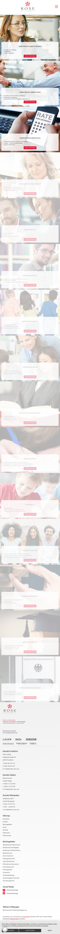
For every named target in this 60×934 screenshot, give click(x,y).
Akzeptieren (30, 930)
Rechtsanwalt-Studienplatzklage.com (15, 910)
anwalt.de (26, 916)
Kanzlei (5, 821)
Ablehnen (10, 930)
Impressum (6, 832)
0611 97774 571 (9, 804)
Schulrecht (6, 872)
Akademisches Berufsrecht (11, 845)
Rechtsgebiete (7, 824)
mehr (50, 930)
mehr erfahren (30, 56)
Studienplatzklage (8, 875)
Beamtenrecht (7, 853)
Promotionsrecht (8, 867)
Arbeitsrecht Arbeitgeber (11, 847)
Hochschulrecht (8, 856)
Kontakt (5, 830)
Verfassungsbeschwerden (11, 878)
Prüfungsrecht (7, 869)
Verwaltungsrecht (8, 880)
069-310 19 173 (9, 763)
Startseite (6, 819)
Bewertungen (14, 919)
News (5, 827)
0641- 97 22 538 (9, 783)
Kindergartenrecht (9, 858)
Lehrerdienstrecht (8, 861)
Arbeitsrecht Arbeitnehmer (11, 850)
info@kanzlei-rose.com (11, 769)
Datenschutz (7, 835)
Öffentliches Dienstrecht (11, 864)
